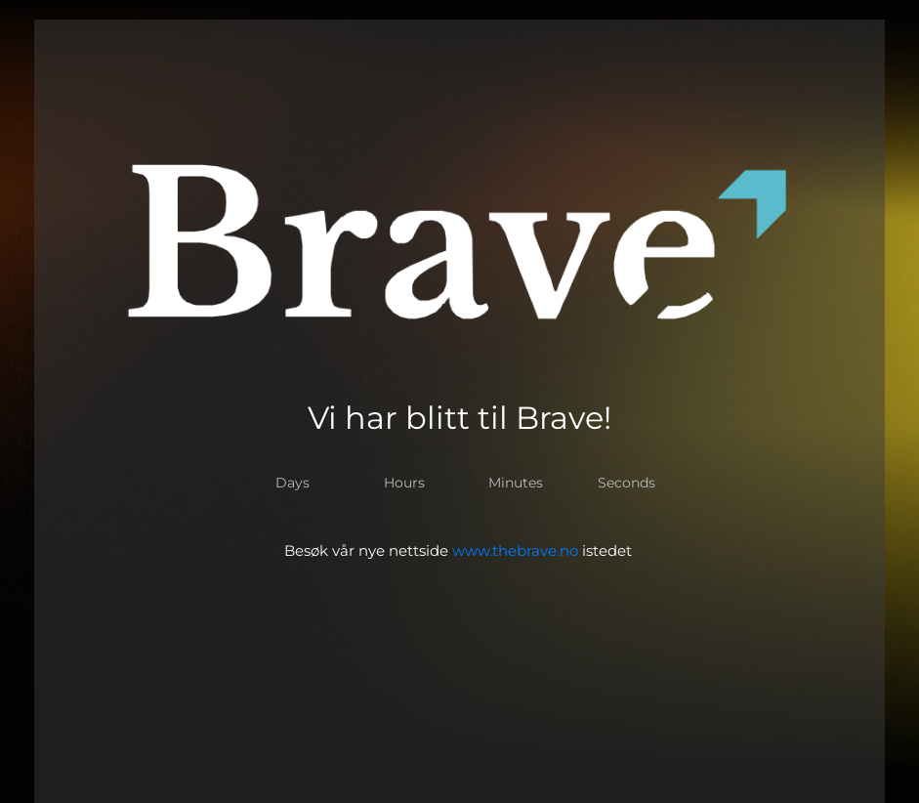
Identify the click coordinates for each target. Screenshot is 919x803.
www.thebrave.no (515, 550)
